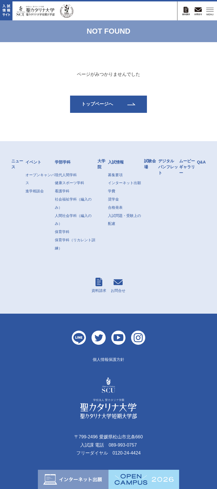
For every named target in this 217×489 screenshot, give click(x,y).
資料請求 (99, 285)
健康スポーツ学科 (69, 183)
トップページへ (97, 104)
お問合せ (118, 285)
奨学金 (113, 199)
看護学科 (62, 191)
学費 (111, 191)
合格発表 (115, 207)
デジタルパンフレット (168, 167)
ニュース (17, 164)
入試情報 (116, 162)
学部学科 (63, 162)
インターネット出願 (124, 183)
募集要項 (115, 175)
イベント (33, 162)
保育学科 (62, 232)
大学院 (101, 164)
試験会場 (150, 164)
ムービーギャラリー (187, 167)
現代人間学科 (66, 175)
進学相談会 (34, 191)
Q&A (201, 162)
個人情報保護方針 (108, 359)
